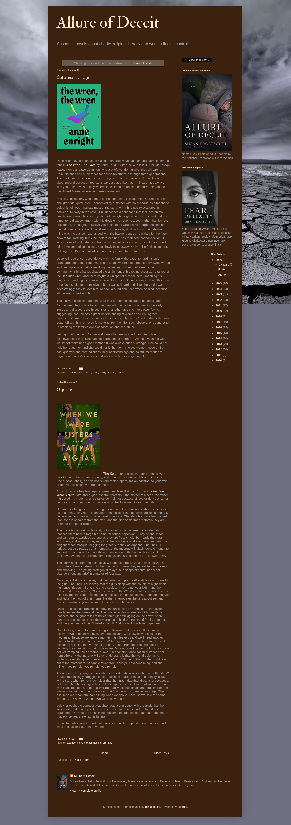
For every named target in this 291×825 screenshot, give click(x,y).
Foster (222, 269)
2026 (219, 259)
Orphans (65, 389)
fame (95, 372)
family (102, 372)
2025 (219, 283)
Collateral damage (73, 77)
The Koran (111, 473)
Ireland (111, 372)
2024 (219, 288)
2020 (219, 310)
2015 (219, 333)
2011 (219, 355)
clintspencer (152, 806)
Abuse (222, 275)
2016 (219, 327)
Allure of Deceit (108, 23)
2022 (219, 299)
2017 (219, 321)
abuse (87, 372)
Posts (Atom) (82, 759)
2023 (219, 294)
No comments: (66, 368)
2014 (219, 338)
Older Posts (161, 753)
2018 (219, 316)
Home (105, 753)
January (224, 264)
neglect (97, 742)
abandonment (75, 372)
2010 (219, 360)
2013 (219, 344)
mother (88, 742)
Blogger (182, 806)
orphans (107, 742)
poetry (120, 372)
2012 (219, 349)
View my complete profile (85, 790)
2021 (219, 305)
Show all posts (142, 63)
